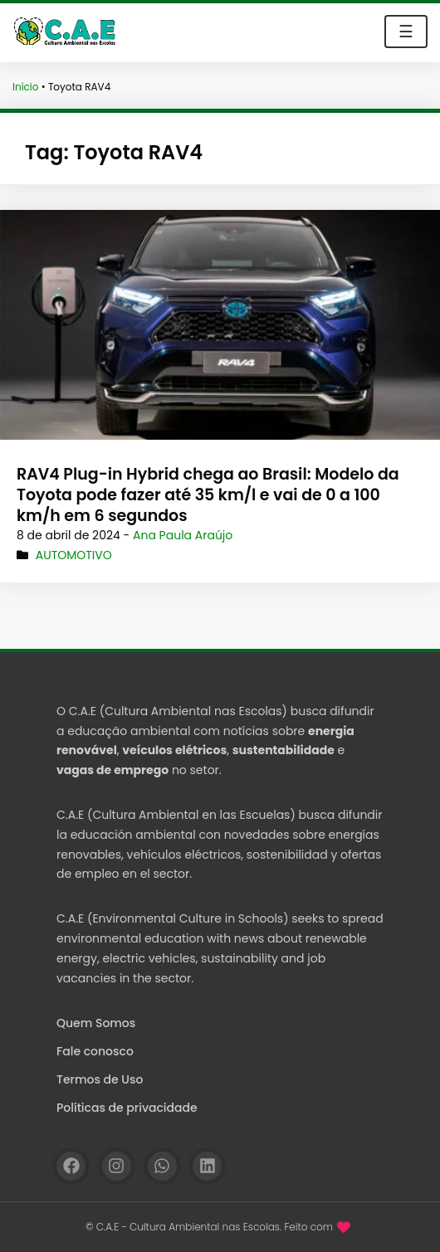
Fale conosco (95, 1051)
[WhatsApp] (162, 1166)
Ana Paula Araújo (182, 535)
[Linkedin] (207, 1166)
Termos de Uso (99, 1079)
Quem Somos (95, 1023)
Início (25, 87)
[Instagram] (116, 1166)
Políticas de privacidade (127, 1107)
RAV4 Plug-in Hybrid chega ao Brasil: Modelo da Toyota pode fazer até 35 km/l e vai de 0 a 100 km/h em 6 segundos (208, 494)
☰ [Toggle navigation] (405, 31)
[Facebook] (71, 1166)
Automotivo (74, 555)
